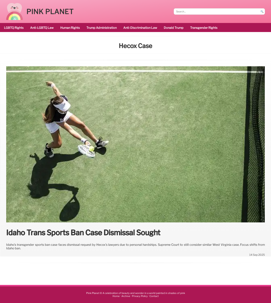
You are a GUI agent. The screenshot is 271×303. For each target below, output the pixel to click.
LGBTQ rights (14, 28)
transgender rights (203, 28)
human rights (70, 28)
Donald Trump (173, 28)
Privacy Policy (140, 296)
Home (116, 296)
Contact (154, 296)
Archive (125, 296)
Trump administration (101, 28)
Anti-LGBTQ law (42, 28)
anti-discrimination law (140, 28)
